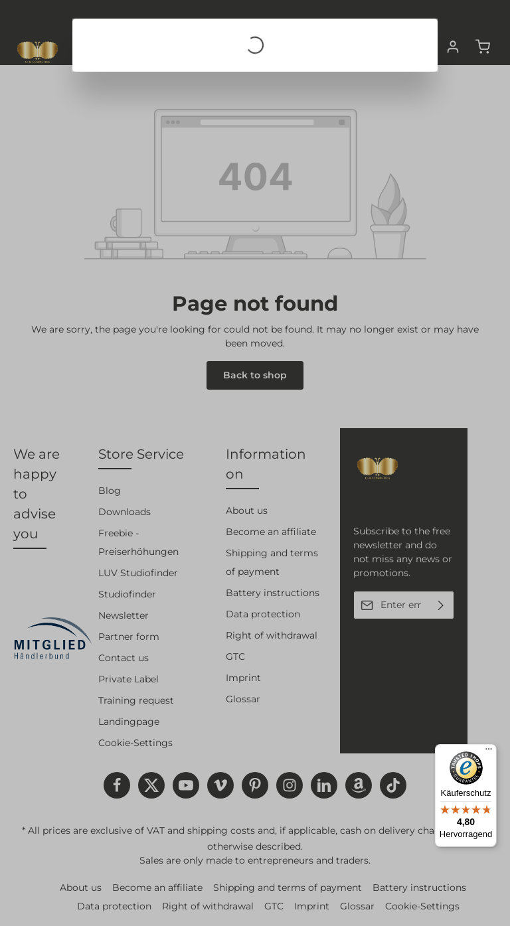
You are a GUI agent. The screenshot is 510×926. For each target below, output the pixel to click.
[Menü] (489, 752)
